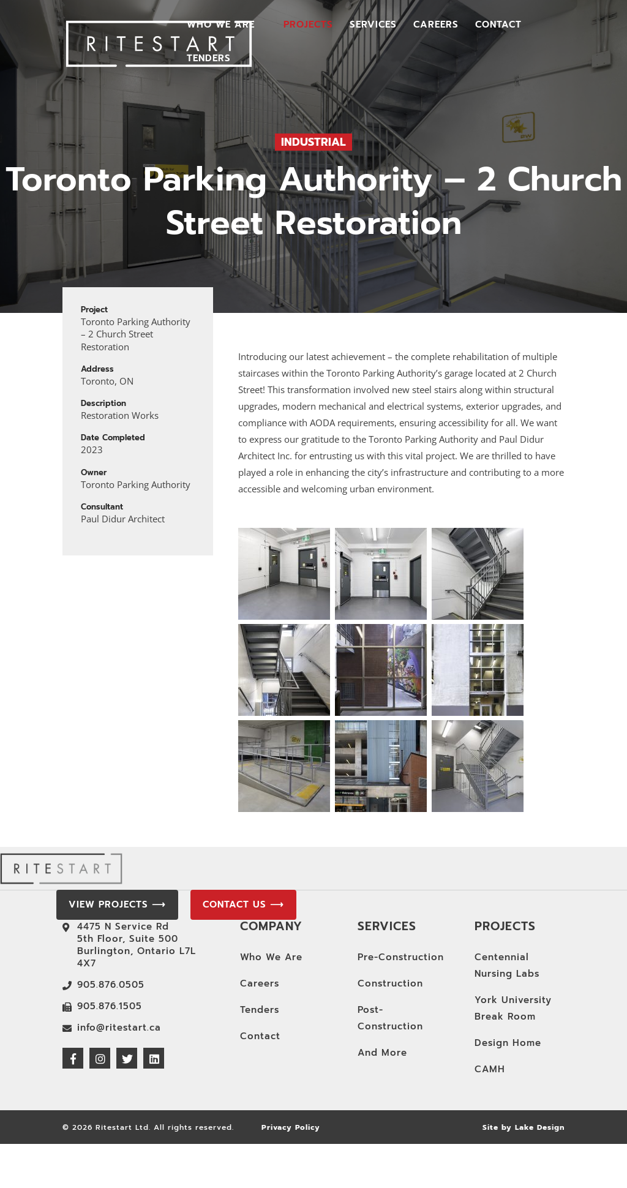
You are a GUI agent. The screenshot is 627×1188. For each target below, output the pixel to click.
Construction (390, 983)
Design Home (508, 1043)
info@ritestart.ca (119, 1027)
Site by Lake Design (523, 1127)
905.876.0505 (111, 984)
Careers (436, 25)
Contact (498, 25)
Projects (308, 25)
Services (373, 25)
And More (382, 1052)
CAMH (490, 1069)
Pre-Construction (401, 957)
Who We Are (221, 25)
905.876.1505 (109, 1006)
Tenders (209, 59)
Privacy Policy (290, 1127)
